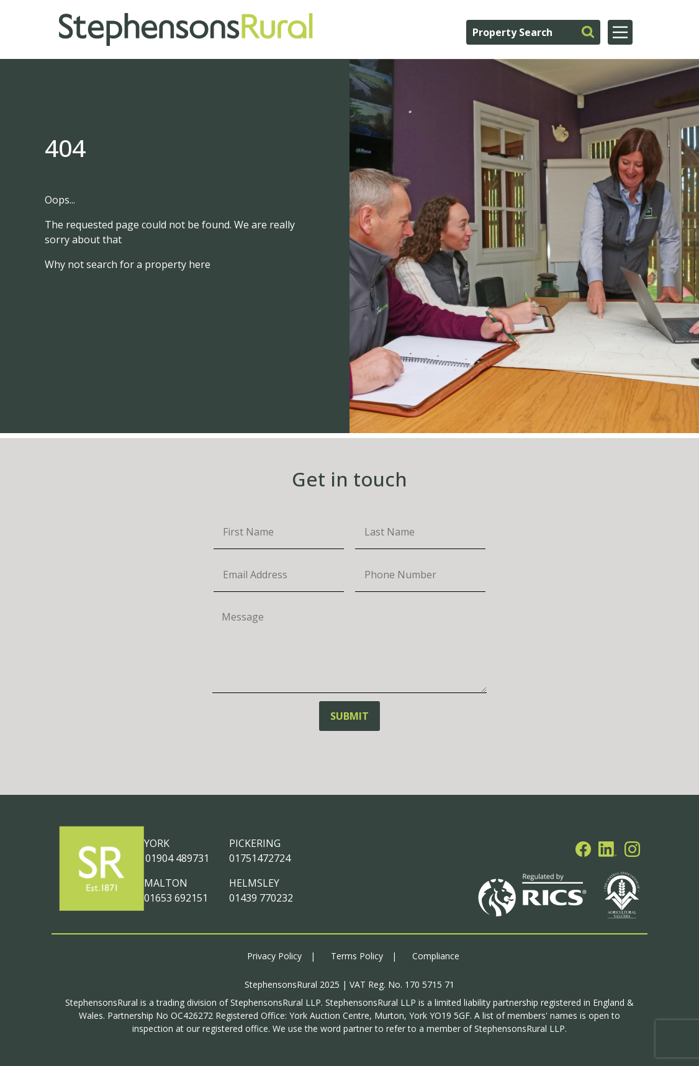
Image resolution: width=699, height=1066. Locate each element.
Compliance (435, 956)
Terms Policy (357, 956)
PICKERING (255, 843)
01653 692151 (176, 898)
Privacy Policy (274, 956)
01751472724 (260, 858)
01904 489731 (176, 858)
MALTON (165, 883)
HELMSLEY (254, 883)
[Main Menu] (620, 32)
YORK (156, 843)
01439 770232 (261, 898)
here (199, 264)
